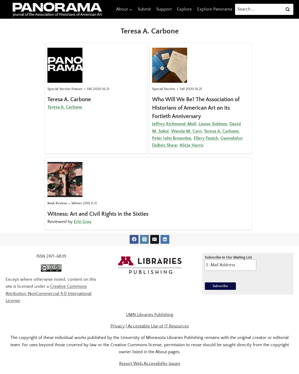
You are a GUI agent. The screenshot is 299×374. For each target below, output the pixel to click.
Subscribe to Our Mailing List (230, 263)
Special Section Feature (64, 89)
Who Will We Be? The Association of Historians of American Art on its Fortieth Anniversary (195, 108)
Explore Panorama (214, 9)
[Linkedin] (164, 239)
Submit (144, 9)
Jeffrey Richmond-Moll (174, 124)
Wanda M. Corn (186, 131)
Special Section (163, 89)
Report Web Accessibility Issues (149, 363)
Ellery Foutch (206, 138)
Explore (184, 9)
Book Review (57, 203)
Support (164, 9)
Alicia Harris (191, 145)
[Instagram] (144, 239)
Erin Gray (83, 221)
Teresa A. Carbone (69, 100)
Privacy (117, 326)
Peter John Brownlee (171, 138)
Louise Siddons (213, 124)
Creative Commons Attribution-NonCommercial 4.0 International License (49, 293)
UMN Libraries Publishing (149, 314)
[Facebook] (134, 239)
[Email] (154, 239)
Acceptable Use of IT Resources (158, 326)
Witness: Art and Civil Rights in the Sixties (97, 214)
